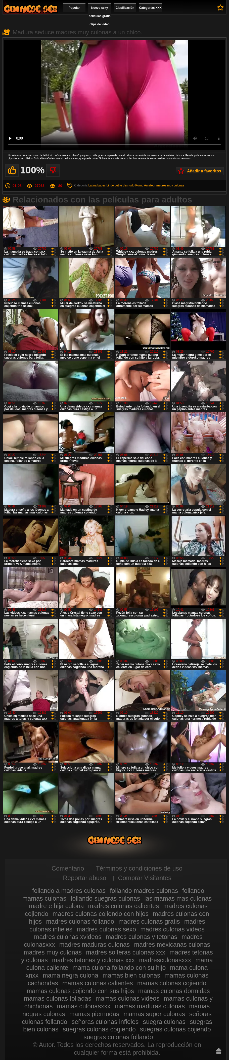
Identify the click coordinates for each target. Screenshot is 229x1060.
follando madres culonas (144, 890)
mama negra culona (70, 975)
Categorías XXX (150, 8)
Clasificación (125, 8)
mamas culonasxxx (83, 1006)
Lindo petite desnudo (120, 185)
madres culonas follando (80, 921)
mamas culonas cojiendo (171, 983)
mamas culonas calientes (97, 983)
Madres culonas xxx (30, 9)
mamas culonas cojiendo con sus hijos (80, 990)
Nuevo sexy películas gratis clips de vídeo (99, 16)
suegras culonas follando (118, 1036)
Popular (74, 8)
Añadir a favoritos (204, 171)
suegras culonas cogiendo (99, 1029)
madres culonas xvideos (67, 936)
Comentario (68, 868)
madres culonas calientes (123, 905)
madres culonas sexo (106, 929)
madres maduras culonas (94, 944)
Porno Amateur (145, 185)
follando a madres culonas (69, 890)
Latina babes (97, 185)
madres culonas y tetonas (141, 936)
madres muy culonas (170, 185)
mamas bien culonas (131, 975)
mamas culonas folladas (57, 998)
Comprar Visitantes (144, 877)
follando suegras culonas (105, 898)
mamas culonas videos (127, 998)
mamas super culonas (154, 1013)
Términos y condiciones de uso (139, 868)
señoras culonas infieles (105, 1021)
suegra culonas (164, 1021)
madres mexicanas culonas (172, 944)
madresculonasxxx (165, 960)
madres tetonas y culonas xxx (93, 960)
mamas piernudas (94, 1013)
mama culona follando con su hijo (119, 967)
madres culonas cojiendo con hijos (101, 913)
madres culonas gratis (149, 921)
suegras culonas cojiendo (175, 1029)
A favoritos (220, 8)
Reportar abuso (84, 877)
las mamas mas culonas (178, 898)
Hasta (218, 1051)
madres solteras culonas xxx (125, 952)
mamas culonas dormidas (174, 990)
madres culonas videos (172, 929)
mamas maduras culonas (150, 1006)
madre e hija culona (56, 905)
